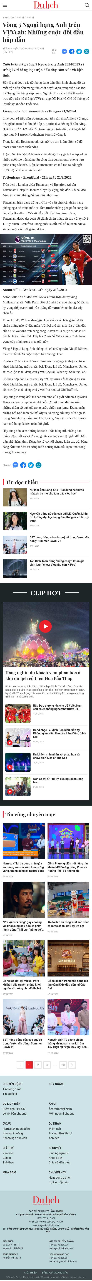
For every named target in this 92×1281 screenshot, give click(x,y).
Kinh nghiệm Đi (58, 1154)
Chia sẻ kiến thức (59, 1163)
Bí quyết (55, 1148)
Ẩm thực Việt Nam (60, 1109)
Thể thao (8, 1163)
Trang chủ (8, 17)
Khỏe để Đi (56, 1158)
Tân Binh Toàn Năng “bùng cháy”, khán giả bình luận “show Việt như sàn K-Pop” (57, 563)
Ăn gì (52, 1104)
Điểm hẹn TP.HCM (14, 1109)
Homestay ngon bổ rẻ (16, 1129)
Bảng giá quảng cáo (55, 1273)
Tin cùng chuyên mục (30, 814)
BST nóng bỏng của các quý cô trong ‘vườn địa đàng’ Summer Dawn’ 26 (59, 539)
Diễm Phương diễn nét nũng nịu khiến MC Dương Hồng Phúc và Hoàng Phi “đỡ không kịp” (68, 867)
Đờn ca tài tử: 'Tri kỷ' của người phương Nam (58, 780)
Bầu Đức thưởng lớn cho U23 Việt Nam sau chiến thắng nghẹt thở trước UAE (57, 707)
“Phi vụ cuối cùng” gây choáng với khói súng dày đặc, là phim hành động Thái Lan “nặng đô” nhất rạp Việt (22, 926)
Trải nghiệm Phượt (60, 1134)
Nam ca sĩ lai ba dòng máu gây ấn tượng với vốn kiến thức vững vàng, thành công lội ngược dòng (23, 867)
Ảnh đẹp (54, 1138)
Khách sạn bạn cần (15, 1138)
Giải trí (20, 17)
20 (63, 1065)
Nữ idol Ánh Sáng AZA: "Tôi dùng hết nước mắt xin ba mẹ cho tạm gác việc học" (57, 491)
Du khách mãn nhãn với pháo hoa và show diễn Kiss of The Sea (56, 756)
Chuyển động (12, 1084)
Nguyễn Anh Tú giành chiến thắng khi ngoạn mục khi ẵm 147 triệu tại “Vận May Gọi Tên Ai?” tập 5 (67, 1044)
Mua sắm (9, 1173)
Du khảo (55, 1124)
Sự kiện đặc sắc (59, 1183)
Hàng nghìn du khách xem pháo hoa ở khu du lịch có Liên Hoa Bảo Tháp (42, 675)
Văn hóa (8, 1154)
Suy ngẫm (56, 1084)
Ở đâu (7, 1124)
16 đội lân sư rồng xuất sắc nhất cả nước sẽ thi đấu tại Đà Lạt (68, 924)
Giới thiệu (30, 1273)
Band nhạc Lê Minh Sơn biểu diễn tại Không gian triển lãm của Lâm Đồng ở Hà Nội (59, 734)
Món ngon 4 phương (61, 1114)
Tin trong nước (12, 1090)
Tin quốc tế (10, 1094)
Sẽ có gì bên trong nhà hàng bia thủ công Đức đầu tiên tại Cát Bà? (68, 985)
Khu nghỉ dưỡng (13, 1134)
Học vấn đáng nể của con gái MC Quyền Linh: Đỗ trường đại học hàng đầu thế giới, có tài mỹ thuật (59, 517)
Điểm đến (55, 1129)
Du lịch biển (11, 1104)
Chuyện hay (57, 1173)
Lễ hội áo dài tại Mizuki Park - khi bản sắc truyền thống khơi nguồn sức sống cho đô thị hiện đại (23, 985)
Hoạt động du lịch (60, 1178)
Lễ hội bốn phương (14, 1114)
